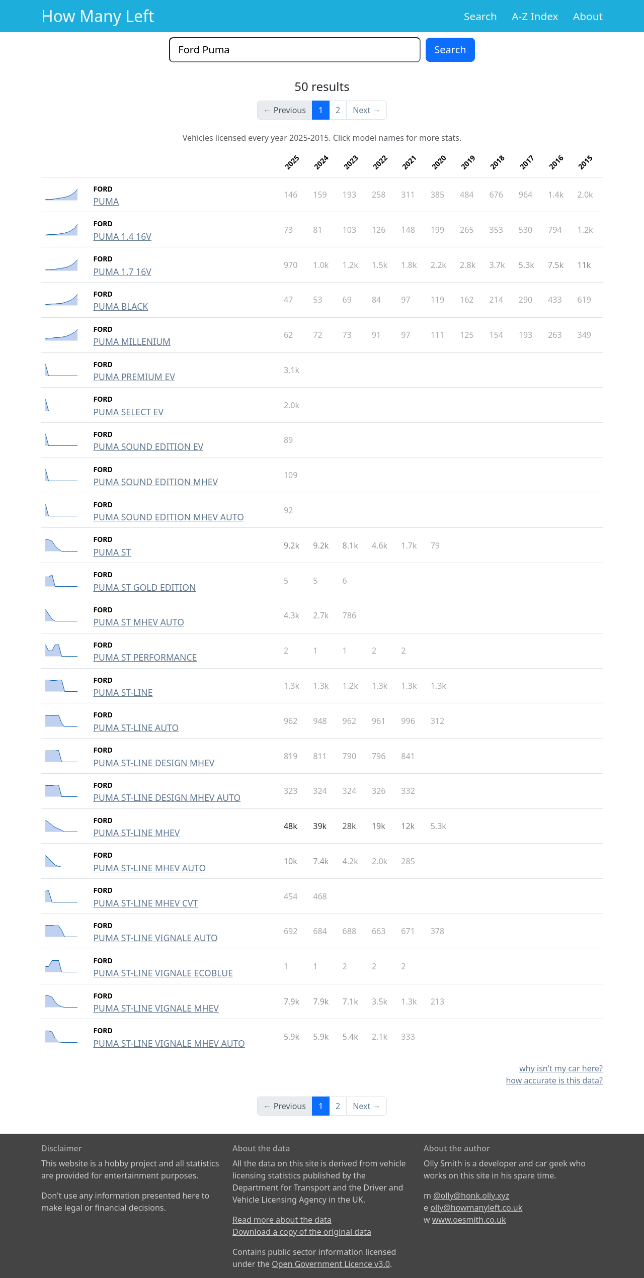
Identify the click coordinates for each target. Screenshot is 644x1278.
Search (480, 16)
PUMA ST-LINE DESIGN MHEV (153, 763)
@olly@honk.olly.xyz (471, 1195)
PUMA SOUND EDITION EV (148, 446)
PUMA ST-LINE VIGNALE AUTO (155, 938)
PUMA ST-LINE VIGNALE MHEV (155, 1008)
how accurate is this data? (554, 1080)
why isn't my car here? (561, 1068)
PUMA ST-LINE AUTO (136, 727)
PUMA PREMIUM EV (134, 377)
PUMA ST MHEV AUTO (138, 622)
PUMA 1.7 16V (122, 271)
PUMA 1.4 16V (122, 236)
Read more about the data (282, 1219)
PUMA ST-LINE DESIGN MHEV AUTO (166, 797)
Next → (366, 110)
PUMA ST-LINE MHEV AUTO (149, 868)
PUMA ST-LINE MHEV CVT (145, 903)
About (588, 16)
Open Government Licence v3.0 (331, 1263)
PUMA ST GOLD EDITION (144, 587)
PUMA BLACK (120, 306)
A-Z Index (535, 16)
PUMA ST (112, 552)
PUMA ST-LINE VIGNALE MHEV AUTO (169, 1043)
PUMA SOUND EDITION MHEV (155, 482)
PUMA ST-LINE (122, 692)
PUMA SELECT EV (128, 412)
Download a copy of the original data (301, 1231)
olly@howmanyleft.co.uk (476, 1207)
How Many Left (97, 16)
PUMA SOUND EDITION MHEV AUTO (168, 517)
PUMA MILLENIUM (132, 341)
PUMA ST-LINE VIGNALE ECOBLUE (163, 973)
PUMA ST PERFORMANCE (145, 657)
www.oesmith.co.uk (469, 1219)
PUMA (106, 201)
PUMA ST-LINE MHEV (136, 833)
